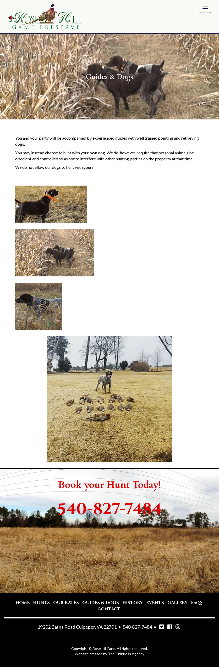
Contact (108, 609)
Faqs (196, 603)
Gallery (177, 603)
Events (155, 603)
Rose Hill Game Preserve (45, 16)
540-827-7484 (109, 509)
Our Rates (66, 603)
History (132, 603)
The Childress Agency (126, 654)
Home (22, 603)
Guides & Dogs (100, 603)
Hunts (41, 603)
